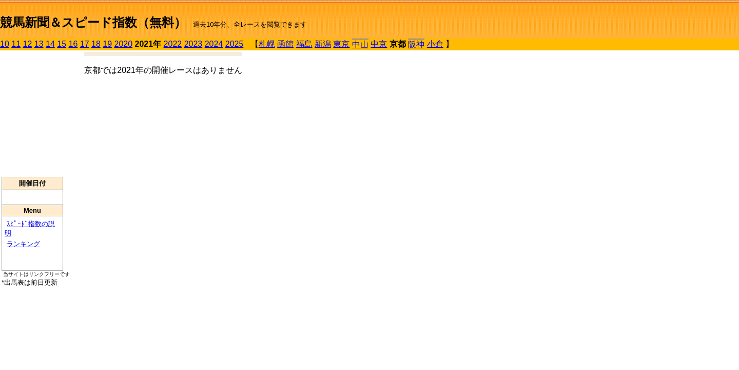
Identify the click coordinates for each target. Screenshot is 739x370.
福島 (304, 44)
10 (4, 44)
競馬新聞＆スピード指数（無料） (93, 22)
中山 (360, 44)
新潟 (323, 44)
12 (27, 44)
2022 (173, 44)
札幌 (267, 44)
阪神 (416, 44)
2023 (193, 44)
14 (50, 44)
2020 (123, 44)
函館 (285, 44)
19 (107, 44)
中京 (379, 44)
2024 (214, 44)
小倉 (435, 44)
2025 (234, 44)
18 (96, 44)
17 (84, 44)
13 (39, 44)
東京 (341, 44)
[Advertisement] (32, 113)
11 (16, 44)
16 (73, 44)
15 (61, 44)
